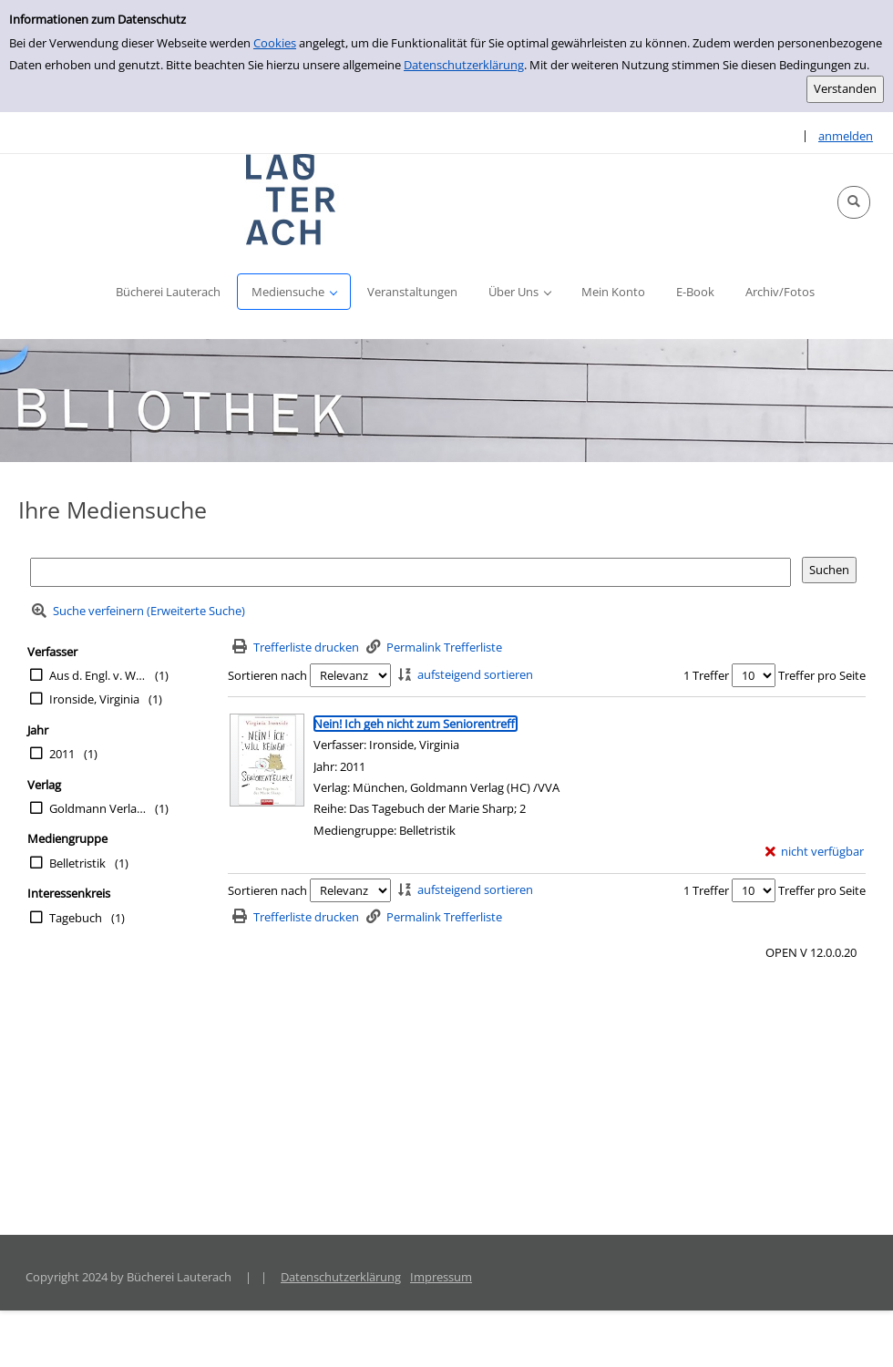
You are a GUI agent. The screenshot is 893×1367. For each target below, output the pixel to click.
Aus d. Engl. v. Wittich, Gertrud (97, 675)
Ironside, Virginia (94, 699)
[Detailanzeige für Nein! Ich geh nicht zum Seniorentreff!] (415, 723)
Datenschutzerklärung (464, 65)
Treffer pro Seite (822, 675)
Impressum (441, 1277)
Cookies (274, 43)
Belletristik (77, 863)
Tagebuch (75, 918)
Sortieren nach (267, 675)
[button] (853, 202)
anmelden (845, 136)
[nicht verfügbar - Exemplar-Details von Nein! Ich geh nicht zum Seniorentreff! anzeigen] (815, 851)
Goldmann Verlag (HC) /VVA (97, 808)
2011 (62, 753)
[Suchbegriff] (410, 572)
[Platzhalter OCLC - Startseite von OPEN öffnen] (291, 199)
